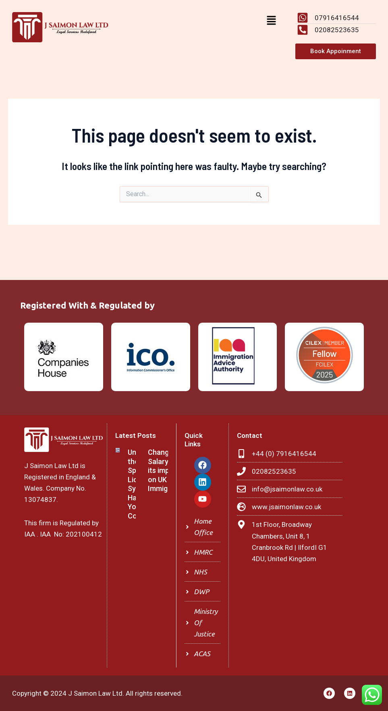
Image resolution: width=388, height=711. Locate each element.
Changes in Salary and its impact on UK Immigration (167, 470)
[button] (271, 21)
